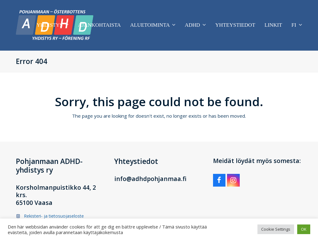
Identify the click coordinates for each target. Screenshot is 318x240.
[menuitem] (297, 25)
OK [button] (304, 229)
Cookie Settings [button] (275, 229)
